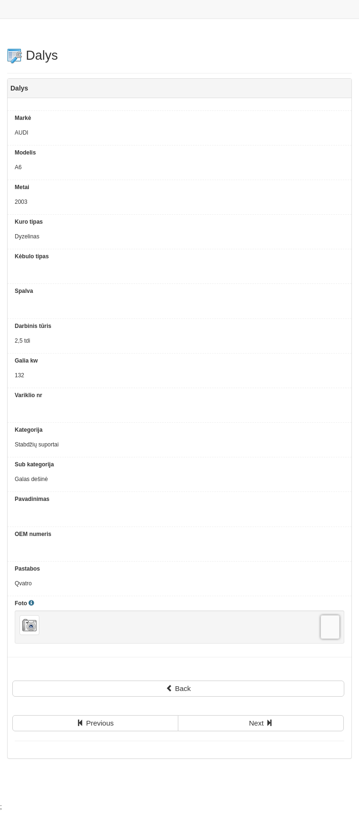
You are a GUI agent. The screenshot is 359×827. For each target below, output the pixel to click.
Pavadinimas (32, 499)
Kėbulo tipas (32, 256)
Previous (95, 723)
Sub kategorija (34, 464)
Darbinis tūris (33, 326)
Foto (24, 603)
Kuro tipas (29, 221)
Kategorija (29, 430)
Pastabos (27, 568)
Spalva (24, 291)
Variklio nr (28, 395)
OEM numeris (33, 534)
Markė (23, 118)
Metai (22, 187)
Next (261, 723)
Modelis (25, 152)
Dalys (32, 55)
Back (178, 688)
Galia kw (26, 360)
